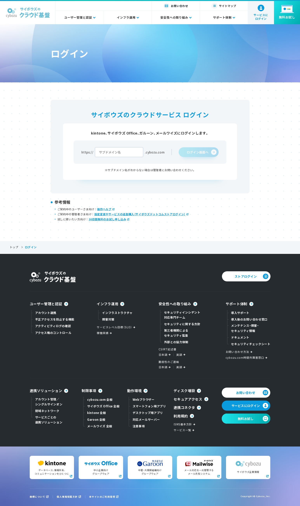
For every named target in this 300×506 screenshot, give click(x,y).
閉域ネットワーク (47, 411)
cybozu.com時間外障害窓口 (247, 358)
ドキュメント (240, 337)
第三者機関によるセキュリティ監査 (176, 332)
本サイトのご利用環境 (102, 496)
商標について (37, 496)
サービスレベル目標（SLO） (116, 327)
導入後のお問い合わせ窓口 (249, 319)
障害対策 (108, 319)
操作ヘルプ (104, 209)
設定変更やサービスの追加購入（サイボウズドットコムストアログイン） (139, 214)
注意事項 (139, 426)
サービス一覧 (184, 430)
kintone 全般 (96, 413)
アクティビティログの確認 (53, 326)
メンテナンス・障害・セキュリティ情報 (245, 328)
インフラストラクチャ (117, 313)
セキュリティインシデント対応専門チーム (182, 314)
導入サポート (240, 313)
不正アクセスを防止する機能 (54, 319)
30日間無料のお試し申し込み (107, 219)
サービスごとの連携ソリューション (49, 419)
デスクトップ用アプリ (148, 413)
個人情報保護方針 (67, 496)
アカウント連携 (45, 313)
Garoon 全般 (96, 419)
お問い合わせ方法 (239, 352)
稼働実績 (104, 333)
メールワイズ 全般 (99, 426)
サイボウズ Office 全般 (103, 406)
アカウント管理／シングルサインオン (49, 401)
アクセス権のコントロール (53, 333)
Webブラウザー (144, 399)
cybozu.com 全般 (99, 399)
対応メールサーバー (146, 419)
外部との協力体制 (176, 342)
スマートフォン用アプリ (149, 406)
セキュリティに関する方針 (182, 324)
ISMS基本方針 (185, 424)
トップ (14, 247)
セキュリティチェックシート (250, 344)
